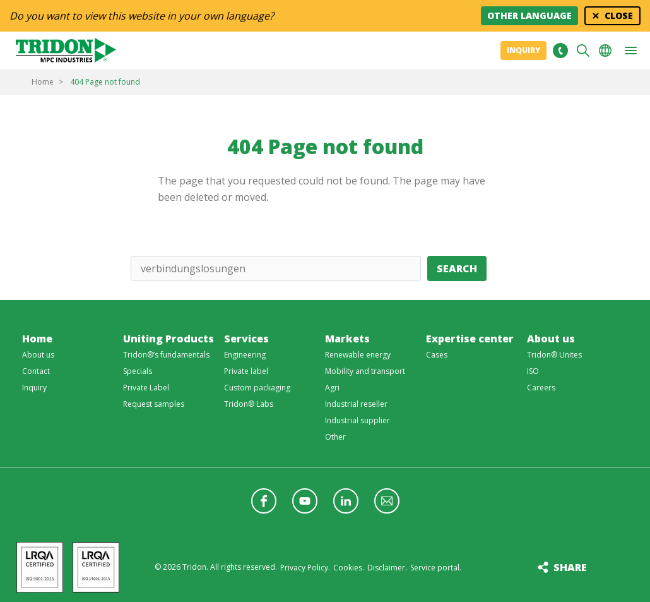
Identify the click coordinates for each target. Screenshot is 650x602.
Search (457, 268)
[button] (630, 50)
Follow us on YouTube (304, 501)
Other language (529, 15)
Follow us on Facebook (263, 501)
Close (619, 15)
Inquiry (523, 50)
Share (570, 567)
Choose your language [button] (605, 50)
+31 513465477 (560, 50)
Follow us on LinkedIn (345, 501)
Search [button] (583, 50)
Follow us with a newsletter (386, 501)
